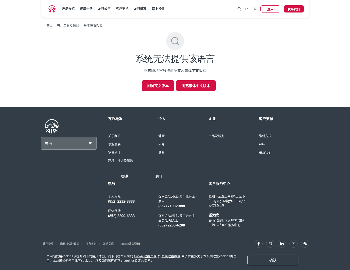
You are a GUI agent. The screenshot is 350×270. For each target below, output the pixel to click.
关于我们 (114, 136)
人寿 (161, 144)
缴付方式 (265, 136)
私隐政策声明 (170, 256)
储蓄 (161, 152)
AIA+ (262, 144)
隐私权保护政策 (69, 243)
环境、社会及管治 (120, 160)
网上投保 (158, 8)
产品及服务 (216, 136)
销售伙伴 (114, 152)
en (246, 9)
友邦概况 (140, 8)
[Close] (272, 260)
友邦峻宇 (104, 8)
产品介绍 (68, 8)
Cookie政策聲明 (130, 243)
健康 (161, 136)
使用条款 (48, 243)
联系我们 (265, 152)
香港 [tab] (124, 176)
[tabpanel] (208, 206)
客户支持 (122, 8)
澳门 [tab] (158, 176)
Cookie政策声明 (145, 256)
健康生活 (86, 8)
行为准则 (91, 243)
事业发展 (114, 144)
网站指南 (108, 243)
